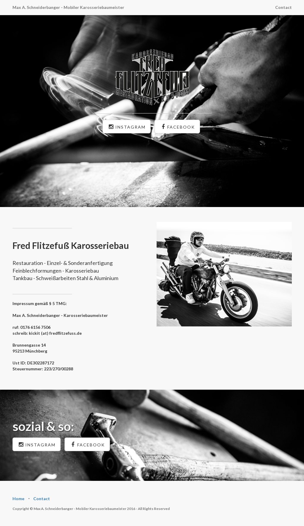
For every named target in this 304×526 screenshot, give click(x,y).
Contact (283, 7)
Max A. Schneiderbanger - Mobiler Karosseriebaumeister (68, 7)
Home (18, 498)
